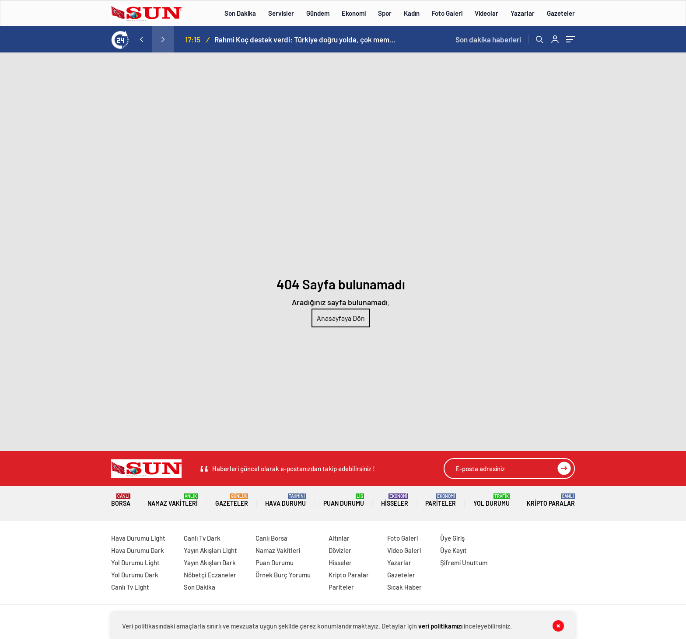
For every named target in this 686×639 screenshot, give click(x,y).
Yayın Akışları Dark (210, 562)
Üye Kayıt (453, 550)
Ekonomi (354, 13)
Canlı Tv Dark (202, 538)
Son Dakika (240, 13)
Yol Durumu (491, 500)
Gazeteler (561, 13)
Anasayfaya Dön (341, 318)
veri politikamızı (440, 626)
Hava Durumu (285, 500)
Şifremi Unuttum (463, 562)
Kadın (412, 13)
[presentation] (141, 39)
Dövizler (340, 550)
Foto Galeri (447, 13)
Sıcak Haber (404, 587)
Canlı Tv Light (130, 587)
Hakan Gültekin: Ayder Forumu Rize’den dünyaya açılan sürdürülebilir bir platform (295, 39)
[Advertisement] (343, 118)
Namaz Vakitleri (172, 500)
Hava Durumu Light (138, 538)
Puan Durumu (343, 500)
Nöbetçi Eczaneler (210, 575)
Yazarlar (523, 13)
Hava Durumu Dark (137, 550)
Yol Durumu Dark (134, 575)
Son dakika (488, 39)
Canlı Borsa (271, 538)
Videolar (486, 13)
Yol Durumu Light (135, 562)
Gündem (317, 13)
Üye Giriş (452, 538)
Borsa (120, 500)
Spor (385, 13)
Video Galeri (404, 550)
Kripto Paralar (551, 500)
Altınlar (339, 538)
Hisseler (394, 500)
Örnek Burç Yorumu (283, 575)
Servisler (281, 13)
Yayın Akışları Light (210, 550)
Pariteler (440, 500)
